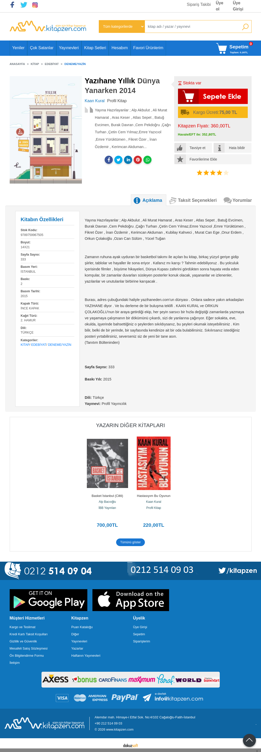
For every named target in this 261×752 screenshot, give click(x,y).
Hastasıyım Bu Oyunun (154, 496)
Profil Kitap (153, 508)
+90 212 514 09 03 (108, 723)
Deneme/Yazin (59, 345)
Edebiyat (38, 345)
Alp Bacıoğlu (107, 502)
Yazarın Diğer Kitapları (130, 425)
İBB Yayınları (107, 508)
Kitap (25, 345)
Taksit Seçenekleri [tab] (197, 200)
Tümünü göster (130, 542)
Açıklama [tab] (152, 200)
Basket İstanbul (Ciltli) (107, 496)
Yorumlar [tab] (242, 200)
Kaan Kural (153, 502)
